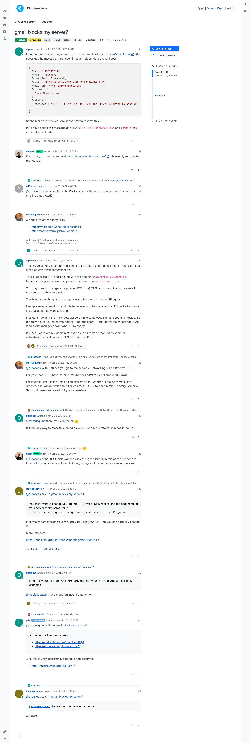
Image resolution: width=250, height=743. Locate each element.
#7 (140, 415)
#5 (140, 260)
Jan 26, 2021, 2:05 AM (64, 453)
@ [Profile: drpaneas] (33, 191)
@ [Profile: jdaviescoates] (36, 594)
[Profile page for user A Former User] (19, 188)
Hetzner (57, 549)
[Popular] (4, 25)
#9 (140, 488)
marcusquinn (33, 214)
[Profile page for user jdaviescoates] (19, 491)
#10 (139, 572)
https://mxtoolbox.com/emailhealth (56, 227)
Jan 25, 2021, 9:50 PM (60, 260)
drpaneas (31, 49)
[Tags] (4, 18)
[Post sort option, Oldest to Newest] (164, 55)
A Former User (34, 186)
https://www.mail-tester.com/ (88, 156)
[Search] (4, 39)
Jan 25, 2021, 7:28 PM (64, 214)
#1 (140, 49)
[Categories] (4, 4)
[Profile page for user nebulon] (19, 154)
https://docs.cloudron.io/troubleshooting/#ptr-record (62, 540)
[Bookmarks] (4, 32)
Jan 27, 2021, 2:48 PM (65, 488)
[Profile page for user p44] (19, 623)
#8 (140, 453)
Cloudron (35, 549)
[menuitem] (245, 4)
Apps (200, 8)
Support (35, 40)
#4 (140, 214)
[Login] (245, 4)
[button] (4, 732)
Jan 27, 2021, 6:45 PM (65, 691)
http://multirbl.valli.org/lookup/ (53, 665)
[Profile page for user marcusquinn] (19, 217)
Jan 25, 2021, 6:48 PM (65, 186)
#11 (139, 620)
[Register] (245, 11)
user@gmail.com (121, 54)
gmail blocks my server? (67, 494)
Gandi (48, 549)
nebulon (30, 151)
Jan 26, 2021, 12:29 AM (64, 362)
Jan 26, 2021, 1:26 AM (59, 415)
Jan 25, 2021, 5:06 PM (67, 151)
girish (29, 453)
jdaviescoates (34, 488)
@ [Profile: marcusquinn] (35, 421)
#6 (140, 362)
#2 (140, 151)
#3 (140, 186)
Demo (211, 8)
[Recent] (4, 11)
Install (230, 8)
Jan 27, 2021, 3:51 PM (67, 620)
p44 (28, 620)
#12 (139, 691)
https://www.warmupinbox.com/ (54, 231)
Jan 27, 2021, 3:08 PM (59, 572)
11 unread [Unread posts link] (160, 95)
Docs (220, 8)
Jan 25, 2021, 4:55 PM (60, 49)
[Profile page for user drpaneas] (19, 51)
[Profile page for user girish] (19, 456)
